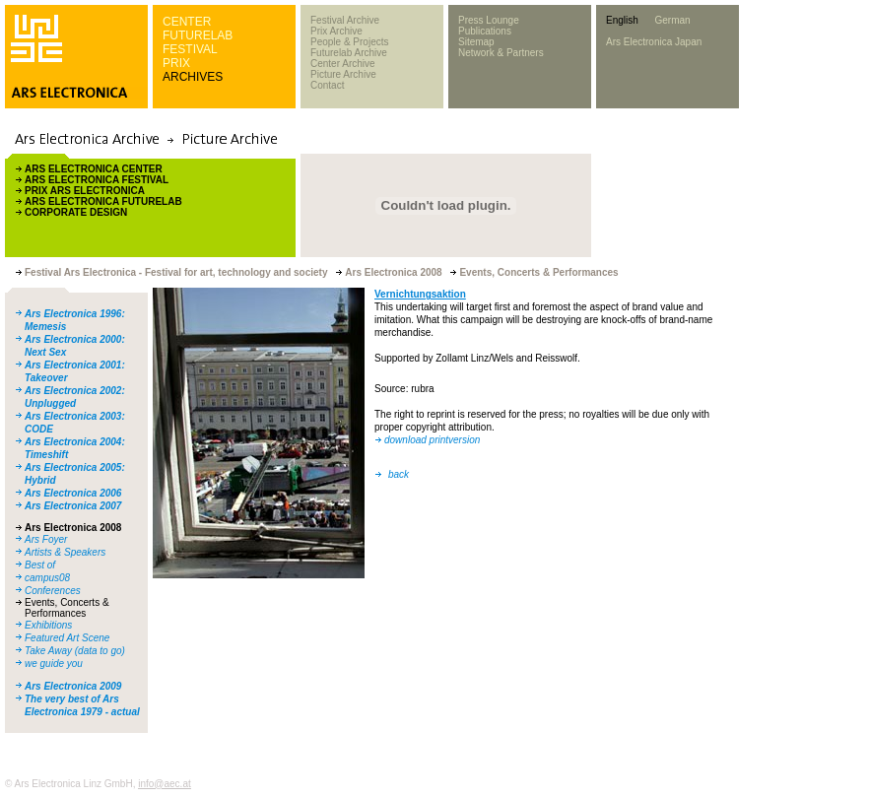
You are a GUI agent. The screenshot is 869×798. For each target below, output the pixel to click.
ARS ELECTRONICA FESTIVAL (96, 179)
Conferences (53, 590)
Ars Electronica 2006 (73, 493)
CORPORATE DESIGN (76, 212)
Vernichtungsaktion (420, 294)
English (622, 20)
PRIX (176, 63)
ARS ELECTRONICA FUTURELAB (103, 201)
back (398, 474)
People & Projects (349, 41)
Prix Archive (336, 31)
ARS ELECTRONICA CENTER (94, 169)
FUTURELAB (198, 35)
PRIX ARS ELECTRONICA (85, 190)
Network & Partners (501, 52)
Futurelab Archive (348, 52)
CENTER (187, 22)
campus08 (47, 577)
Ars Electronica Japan (654, 41)
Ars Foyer (46, 539)
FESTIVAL (190, 49)
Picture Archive (343, 74)
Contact (327, 85)
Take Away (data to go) (75, 650)
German (672, 20)
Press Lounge (488, 20)
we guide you (54, 663)
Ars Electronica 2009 (73, 686)
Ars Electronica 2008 (73, 527)
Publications (484, 31)
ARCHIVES (193, 77)
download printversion (432, 439)
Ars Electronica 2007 (73, 505)
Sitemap (476, 41)
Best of (40, 565)
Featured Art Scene (67, 637)
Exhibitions (48, 625)
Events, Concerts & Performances (67, 608)
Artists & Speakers (65, 552)
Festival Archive (344, 20)
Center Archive (342, 63)
